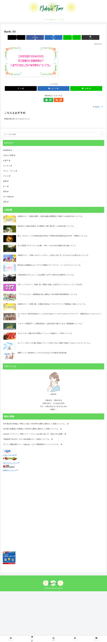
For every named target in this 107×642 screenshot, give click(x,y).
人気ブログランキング (11, 463)
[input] (53, 134)
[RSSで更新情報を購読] (56, 100)
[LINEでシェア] (70, 37)
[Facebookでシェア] (37, 37)
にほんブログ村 (10, 455)
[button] (86, 37)
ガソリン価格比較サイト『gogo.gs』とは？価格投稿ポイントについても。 (32, 444)
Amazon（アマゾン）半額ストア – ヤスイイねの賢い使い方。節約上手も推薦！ (34, 434)
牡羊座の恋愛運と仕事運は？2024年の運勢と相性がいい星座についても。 (32, 429)
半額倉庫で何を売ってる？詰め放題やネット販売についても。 (28, 439)
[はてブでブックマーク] (53, 37)
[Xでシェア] (20, 37)
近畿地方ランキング (10, 470)
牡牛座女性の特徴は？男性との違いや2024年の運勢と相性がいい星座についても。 (36, 424)
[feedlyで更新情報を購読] (51, 100)
